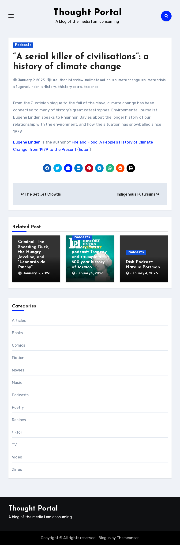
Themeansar (128, 538)
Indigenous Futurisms (138, 194)
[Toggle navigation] (11, 16)
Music (17, 382)
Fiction (18, 358)
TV (14, 445)
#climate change (126, 80)
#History (48, 87)
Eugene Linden (27, 142)
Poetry (18, 407)
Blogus (104, 538)
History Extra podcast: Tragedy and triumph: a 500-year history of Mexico (89, 257)
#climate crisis (153, 80)
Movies (18, 370)
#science (90, 87)
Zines (17, 469)
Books (17, 333)
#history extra (69, 87)
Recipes (19, 420)
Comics (18, 345)
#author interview (68, 80)
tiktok (17, 432)
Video (17, 457)
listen (84, 149)
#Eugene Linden (26, 87)
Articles (19, 320)
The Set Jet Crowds (41, 194)
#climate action (98, 80)
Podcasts (23, 45)
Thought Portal (87, 12)
